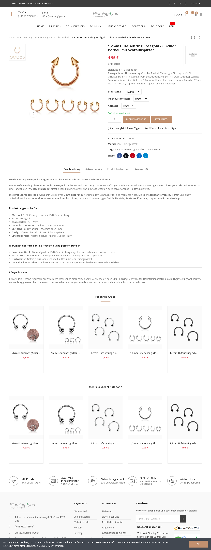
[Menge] (114, 119)
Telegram (145, 155)
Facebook (119, 155)
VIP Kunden (29, 479)
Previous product (191, 37)
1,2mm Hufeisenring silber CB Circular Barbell (115, 352)
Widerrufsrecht (190, 479)
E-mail (45, 12)
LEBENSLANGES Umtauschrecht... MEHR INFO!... (32, 3)
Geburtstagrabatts (113, 479)
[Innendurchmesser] (141, 99)
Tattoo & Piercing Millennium (152, 533)
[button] (195, 3)
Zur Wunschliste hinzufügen (161, 128)
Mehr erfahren (56, 545)
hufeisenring (128, 149)
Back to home (195, 37)
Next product (199, 37)
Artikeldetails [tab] (93, 169)
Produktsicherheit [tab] (118, 169)
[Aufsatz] (128, 106)
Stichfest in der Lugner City (151, 536)
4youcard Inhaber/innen (70, 479)
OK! (198, 544)
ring (117, 149)
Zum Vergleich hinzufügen (125, 128)
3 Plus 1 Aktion (149, 478)
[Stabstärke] (133, 91)
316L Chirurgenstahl (127, 143)
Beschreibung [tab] (71, 169)
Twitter (126, 155)
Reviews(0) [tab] (141, 169)
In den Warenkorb (136, 119)
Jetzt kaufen (161, 119)
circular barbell (154, 149)
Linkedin (139, 155)
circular (140, 149)
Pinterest (132, 155)
